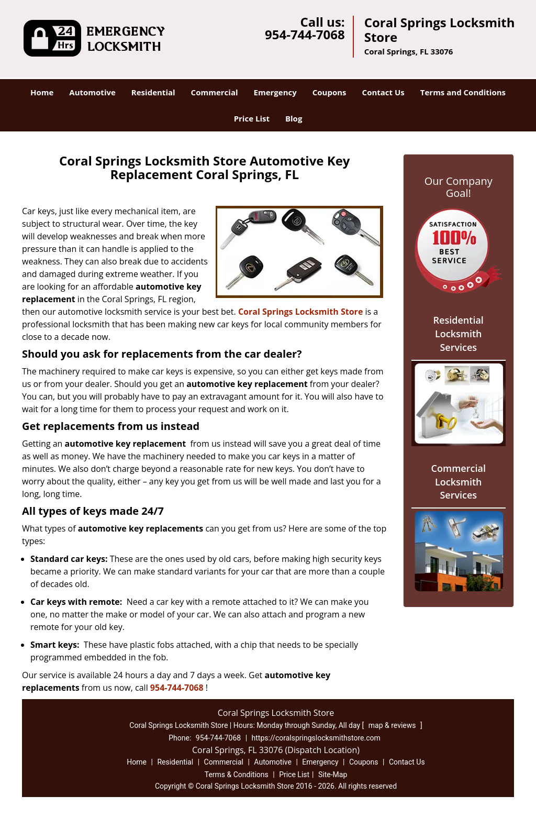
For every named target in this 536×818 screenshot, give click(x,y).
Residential (153, 92)
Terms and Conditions (463, 92)
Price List (252, 118)
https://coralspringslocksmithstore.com (316, 738)
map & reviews (393, 725)
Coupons (329, 92)
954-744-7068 (305, 34)
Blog (293, 118)
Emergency (275, 92)
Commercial (214, 92)
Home (41, 92)
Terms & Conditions (237, 774)
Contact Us (383, 92)
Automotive (92, 92)
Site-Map (332, 774)
